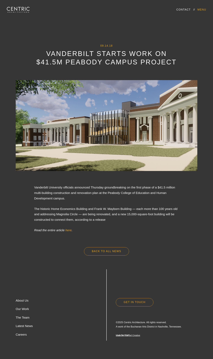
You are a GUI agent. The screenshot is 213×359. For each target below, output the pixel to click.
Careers (21, 334)
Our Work (22, 309)
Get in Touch (135, 302)
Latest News (24, 326)
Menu (201, 9)
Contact (183, 9)
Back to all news (106, 251)
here (68, 230)
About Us (22, 300)
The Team (22, 317)
